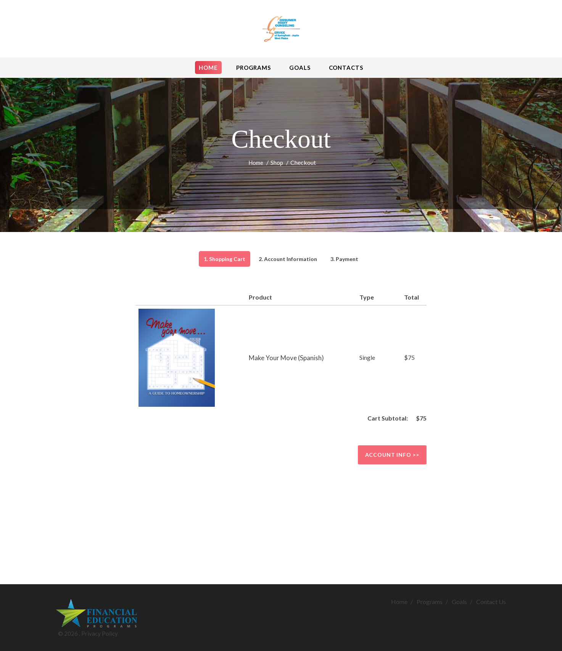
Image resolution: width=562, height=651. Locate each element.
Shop (277, 162)
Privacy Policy (99, 633)
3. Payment (344, 259)
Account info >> (392, 454)
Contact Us (491, 601)
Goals (459, 601)
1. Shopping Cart (224, 259)
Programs (430, 601)
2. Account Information (288, 259)
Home (255, 162)
